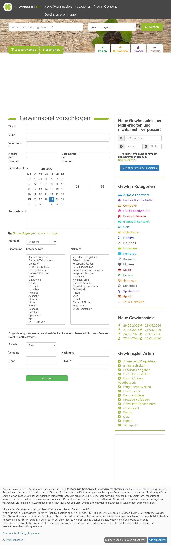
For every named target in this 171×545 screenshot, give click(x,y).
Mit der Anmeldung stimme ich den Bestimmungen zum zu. (137, 157)
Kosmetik (45, 296)
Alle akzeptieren (157, 539)
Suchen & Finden (90, 302)
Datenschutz (125, 160)
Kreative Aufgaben (90, 283)
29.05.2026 (128, 325)
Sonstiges (45, 312)
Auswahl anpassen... (13, 539)
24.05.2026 (128, 334)
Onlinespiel (90, 289)
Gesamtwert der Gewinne (69, 157)
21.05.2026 (150, 338)
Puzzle (90, 292)
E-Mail (66, 361)
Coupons (110, 7)
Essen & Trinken (45, 270)
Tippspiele (90, 305)
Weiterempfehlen (90, 309)
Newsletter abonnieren (90, 286)
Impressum (34, 533)
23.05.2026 (150, 334)
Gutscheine (45, 280)
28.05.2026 (150, 325)
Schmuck (45, 309)
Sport (45, 318)
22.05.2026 (128, 338)
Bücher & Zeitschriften (45, 260)
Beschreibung (16, 211)
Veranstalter (15, 145)
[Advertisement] (85, 84)
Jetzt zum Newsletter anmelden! (139, 167)
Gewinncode (90, 276)
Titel (11, 126)
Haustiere (45, 289)
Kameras (45, 292)
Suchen (152, 27)
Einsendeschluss (16, 168)
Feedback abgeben (90, 263)
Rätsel (90, 299)
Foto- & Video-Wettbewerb (90, 270)
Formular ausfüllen (90, 267)
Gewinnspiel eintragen (61, 15)
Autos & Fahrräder (45, 257)
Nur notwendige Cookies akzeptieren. (125, 539)
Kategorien (83, 7)
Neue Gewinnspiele (58, 7)
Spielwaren (45, 315)
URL (11, 134)
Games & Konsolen (45, 273)
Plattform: (14, 240)
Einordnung (15, 249)
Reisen (45, 305)
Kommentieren (90, 280)
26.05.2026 (150, 329)
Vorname (13, 352)
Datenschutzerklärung (14, 533)
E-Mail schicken (90, 260)
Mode (45, 302)
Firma (11, 361)
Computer (45, 263)
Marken (45, 299)
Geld (45, 276)
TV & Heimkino (45, 321)
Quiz (90, 296)
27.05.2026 (128, 329)
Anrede (12, 344)
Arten (98, 7)
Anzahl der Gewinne (13, 157)
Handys (45, 283)
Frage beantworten (90, 273)
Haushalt (45, 286)
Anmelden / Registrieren (90, 257)
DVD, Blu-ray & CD (45, 267)
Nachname (68, 352)
